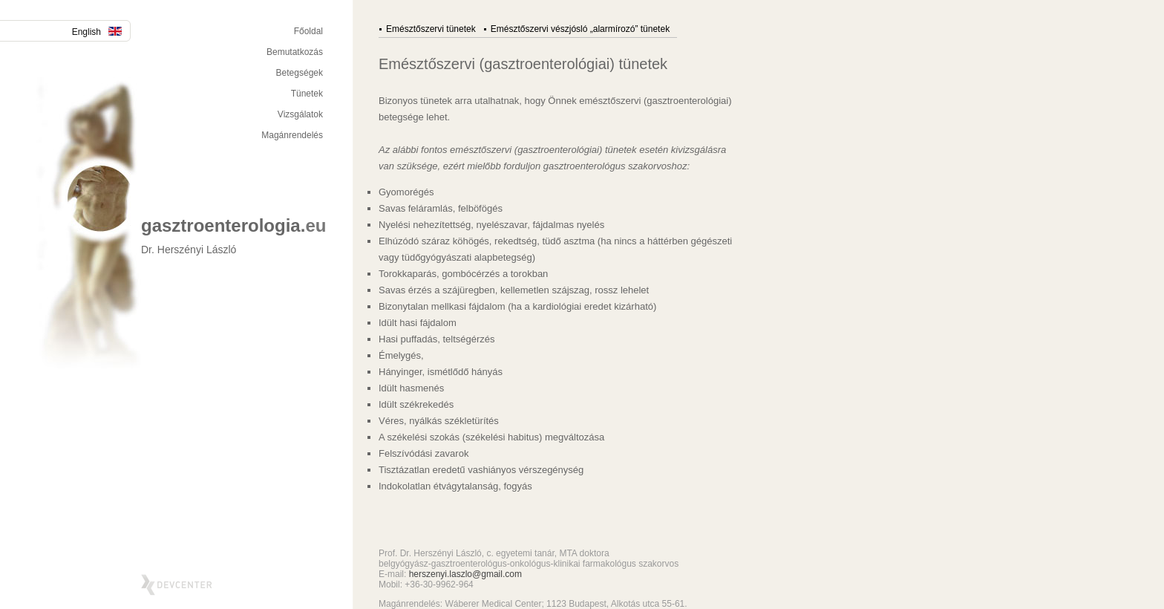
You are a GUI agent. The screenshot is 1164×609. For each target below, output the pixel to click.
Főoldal (308, 31)
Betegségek (299, 73)
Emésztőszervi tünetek (431, 29)
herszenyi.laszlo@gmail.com (465, 574)
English (97, 32)
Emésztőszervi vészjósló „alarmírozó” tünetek (580, 29)
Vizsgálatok (300, 114)
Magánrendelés (292, 135)
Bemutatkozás (295, 52)
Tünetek (307, 93)
